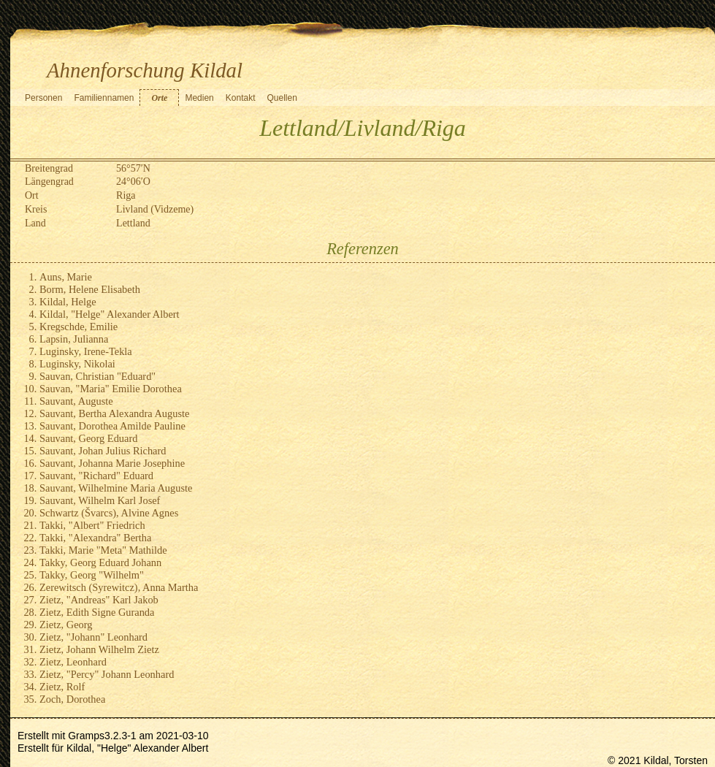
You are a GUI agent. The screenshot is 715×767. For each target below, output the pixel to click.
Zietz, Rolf (62, 686)
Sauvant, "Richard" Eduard (96, 475)
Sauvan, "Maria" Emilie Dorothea (110, 388)
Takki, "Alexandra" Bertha (95, 537)
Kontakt (241, 98)
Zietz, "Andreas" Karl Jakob (98, 600)
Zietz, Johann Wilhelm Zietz (99, 649)
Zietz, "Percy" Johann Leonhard (106, 674)
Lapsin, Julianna (73, 339)
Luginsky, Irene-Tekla (85, 351)
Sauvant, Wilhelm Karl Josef (99, 500)
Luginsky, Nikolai (77, 364)
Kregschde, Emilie (78, 326)
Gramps (86, 735)
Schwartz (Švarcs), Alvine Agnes (108, 513)
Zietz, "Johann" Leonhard (93, 637)
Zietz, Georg (65, 624)
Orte (159, 98)
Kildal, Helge (67, 302)
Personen (43, 98)
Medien (199, 98)
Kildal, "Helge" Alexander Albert (109, 314)
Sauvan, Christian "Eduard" (97, 376)
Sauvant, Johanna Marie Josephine (112, 463)
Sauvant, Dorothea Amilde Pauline (112, 426)
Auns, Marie (65, 277)
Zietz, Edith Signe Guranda (96, 612)
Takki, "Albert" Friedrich (92, 525)
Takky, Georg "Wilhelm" (91, 575)
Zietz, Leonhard (73, 662)
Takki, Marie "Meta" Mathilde (103, 550)
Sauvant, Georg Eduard (88, 438)
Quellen (282, 98)
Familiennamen (104, 98)
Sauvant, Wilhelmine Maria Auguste (115, 488)
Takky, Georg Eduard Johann (100, 562)
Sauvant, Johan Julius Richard (102, 451)
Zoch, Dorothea (72, 699)
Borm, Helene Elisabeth (89, 289)
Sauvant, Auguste (76, 401)
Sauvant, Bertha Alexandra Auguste (114, 413)
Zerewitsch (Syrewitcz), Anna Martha (118, 587)
